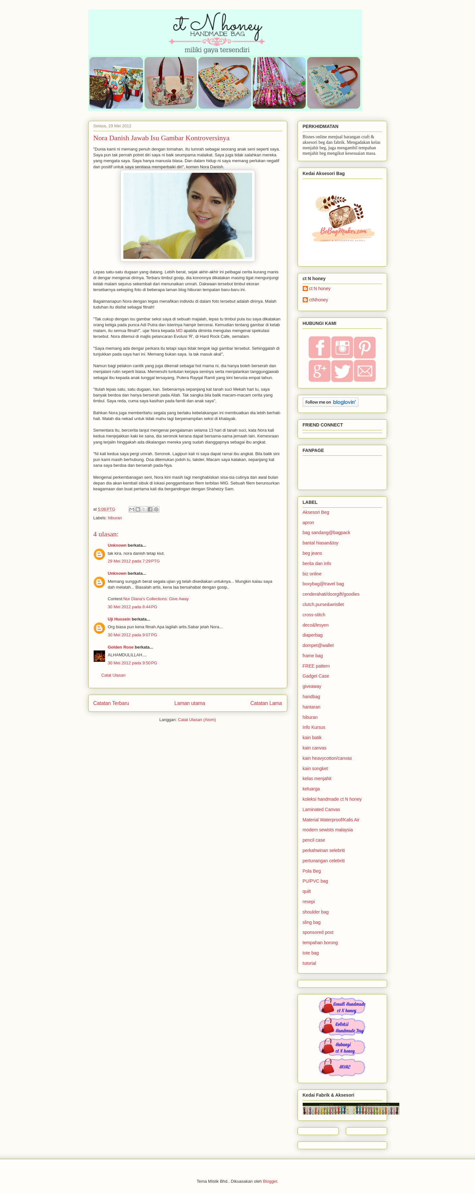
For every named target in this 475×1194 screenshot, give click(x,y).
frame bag (313, 655)
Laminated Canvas (321, 809)
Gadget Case (316, 676)
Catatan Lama (266, 703)
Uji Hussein (119, 619)
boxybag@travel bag (323, 583)
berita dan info (317, 563)
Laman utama (190, 703)
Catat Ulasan (113, 675)
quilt (307, 891)
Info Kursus (314, 727)
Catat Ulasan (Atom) (197, 719)
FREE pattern (316, 666)
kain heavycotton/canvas (327, 758)
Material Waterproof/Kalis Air (331, 819)
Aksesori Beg (316, 512)
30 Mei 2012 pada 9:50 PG (132, 663)
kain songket (315, 768)
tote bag (311, 952)
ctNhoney (318, 299)
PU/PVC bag (315, 881)
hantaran (311, 707)
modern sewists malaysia (328, 829)
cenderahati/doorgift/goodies (331, 594)
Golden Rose (121, 647)
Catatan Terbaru (111, 703)
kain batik (312, 737)
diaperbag (313, 635)
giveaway (312, 686)
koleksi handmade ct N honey (332, 799)
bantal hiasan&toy (320, 542)
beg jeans (312, 553)
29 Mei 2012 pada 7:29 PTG (134, 561)
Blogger (270, 1181)
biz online (312, 573)
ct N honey (320, 288)
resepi (309, 901)
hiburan (115, 517)
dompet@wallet (318, 645)
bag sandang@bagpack (326, 532)
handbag (311, 696)
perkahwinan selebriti (324, 850)
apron (308, 522)
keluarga (311, 788)
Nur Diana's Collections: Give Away (156, 598)
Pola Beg (312, 871)
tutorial (309, 963)
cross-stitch (314, 614)
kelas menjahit (317, 778)
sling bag (312, 922)
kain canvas (315, 747)
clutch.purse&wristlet (323, 604)
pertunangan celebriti (324, 860)
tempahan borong (320, 942)
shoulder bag (316, 912)
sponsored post (318, 932)
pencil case (314, 840)
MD (179, 330)
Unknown (117, 545)
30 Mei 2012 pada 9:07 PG (132, 634)
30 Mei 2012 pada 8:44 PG (132, 606)
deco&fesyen (316, 625)
